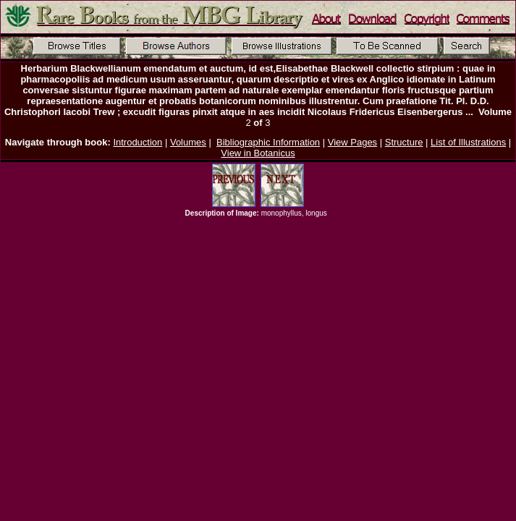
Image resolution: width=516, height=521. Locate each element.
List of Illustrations (468, 142)
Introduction (137, 142)
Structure (404, 142)
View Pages (352, 142)
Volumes (188, 142)
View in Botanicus (258, 153)
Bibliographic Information (268, 142)
